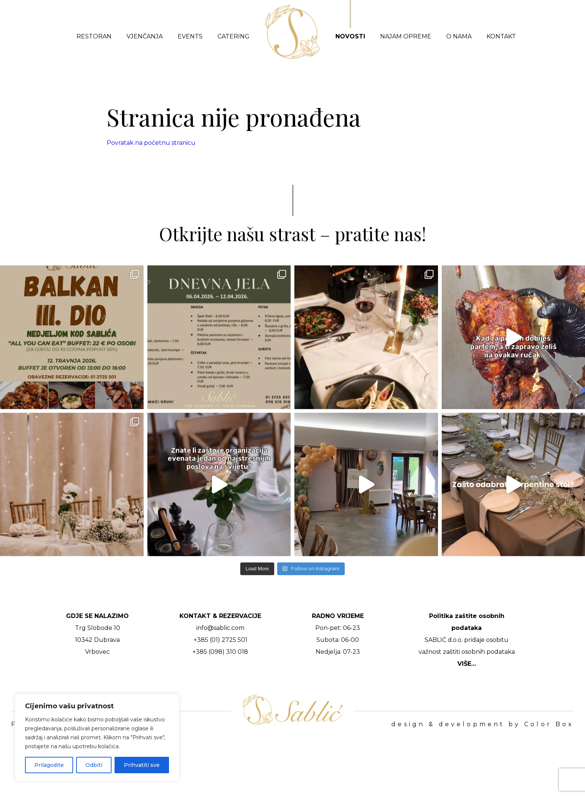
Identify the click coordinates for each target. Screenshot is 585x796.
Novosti (350, 36)
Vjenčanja (144, 36)
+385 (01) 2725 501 (220, 639)
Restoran (94, 36)
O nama (459, 36)
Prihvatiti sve (142, 765)
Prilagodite (49, 765)
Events (190, 36)
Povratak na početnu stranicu (151, 142)
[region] (97, 737)
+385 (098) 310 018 (220, 651)
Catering (234, 36)
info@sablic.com (220, 627)
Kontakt (501, 36)
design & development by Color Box (482, 724)
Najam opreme (405, 36)
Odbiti (93, 765)
